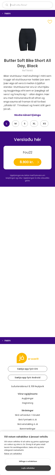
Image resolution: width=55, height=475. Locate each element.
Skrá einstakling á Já (27, 424)
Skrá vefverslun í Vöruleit (27, 415)
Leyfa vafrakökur (28, 468)
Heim (8, 13)
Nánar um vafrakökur (13, 454)
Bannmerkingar (27, 428)
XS (44, 123)
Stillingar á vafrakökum (28, 461)
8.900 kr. (27, 162)
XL (34, 123)
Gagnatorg (27, 402)
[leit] (27, 5)
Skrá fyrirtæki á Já (27, 419)
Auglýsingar (27, 398)
